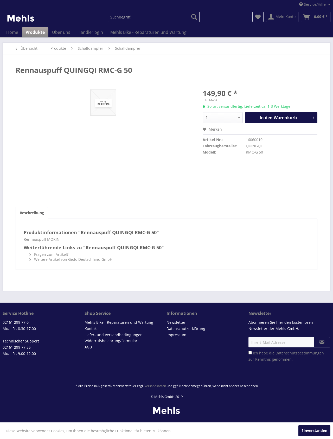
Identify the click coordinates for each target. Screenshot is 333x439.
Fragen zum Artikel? (48, 254)
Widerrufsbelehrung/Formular (111, 340)
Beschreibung (32, 212)
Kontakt (91, 328)
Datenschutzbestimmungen (300, 353)
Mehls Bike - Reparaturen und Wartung (119, 322)
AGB (88, 347)
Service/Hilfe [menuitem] (313, 4)
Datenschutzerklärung (185, 328)
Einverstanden (314, 430)
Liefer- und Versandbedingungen (114, 334)
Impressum (176, 334)
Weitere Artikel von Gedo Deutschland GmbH (70, 259)
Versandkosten (155, 386)
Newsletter (175, 322)
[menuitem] (154, 17)
